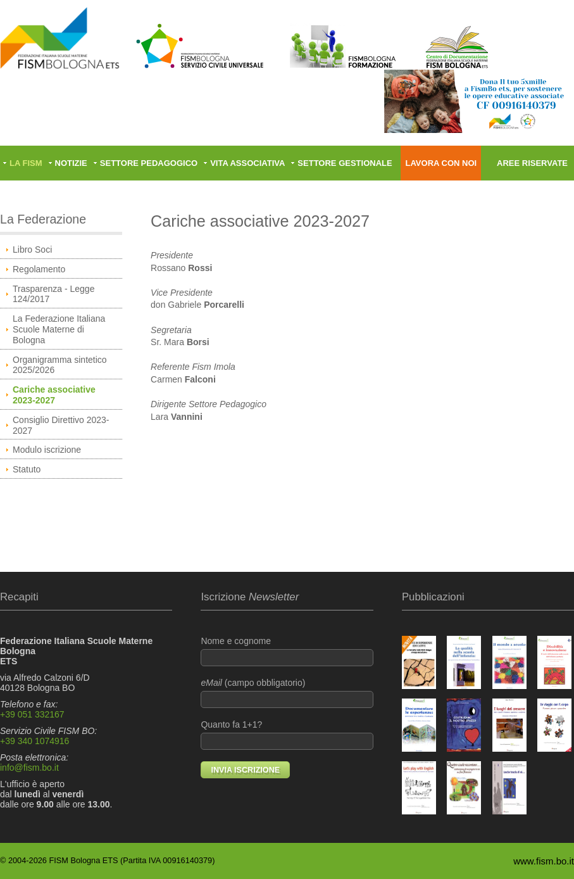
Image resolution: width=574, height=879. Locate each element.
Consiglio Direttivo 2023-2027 (61, 425)
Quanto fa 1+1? (287, 734)
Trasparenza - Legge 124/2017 (53, 294)
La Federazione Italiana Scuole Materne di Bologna (59, 329)
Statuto (27, 469)
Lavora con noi (441, 163)
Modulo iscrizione (47, 450)
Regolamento (39, 269)
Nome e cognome (287, 651)
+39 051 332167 (32, 714)
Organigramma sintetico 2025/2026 (60, 365)
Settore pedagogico (148, 163)
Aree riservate (532, 163)
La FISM (25, 163)
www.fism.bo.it (543, 861)
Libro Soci (32, 249)
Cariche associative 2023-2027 (54, 394)
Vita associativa (247, 163)
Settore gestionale (344, 163)
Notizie (71, 163)
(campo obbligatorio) (287, 693)
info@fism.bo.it (29, 767)
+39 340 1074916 (34, 741)
